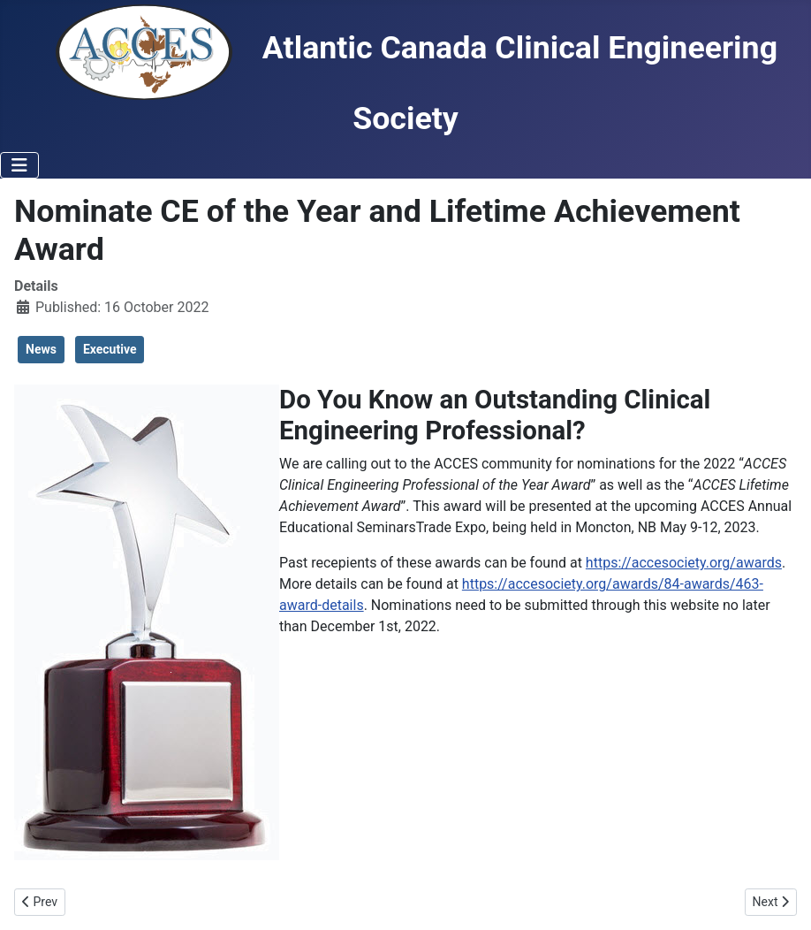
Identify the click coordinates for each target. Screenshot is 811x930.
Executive (110, 349)
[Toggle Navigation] (19, 165)
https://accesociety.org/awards (684, 562)
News (41, 349)
